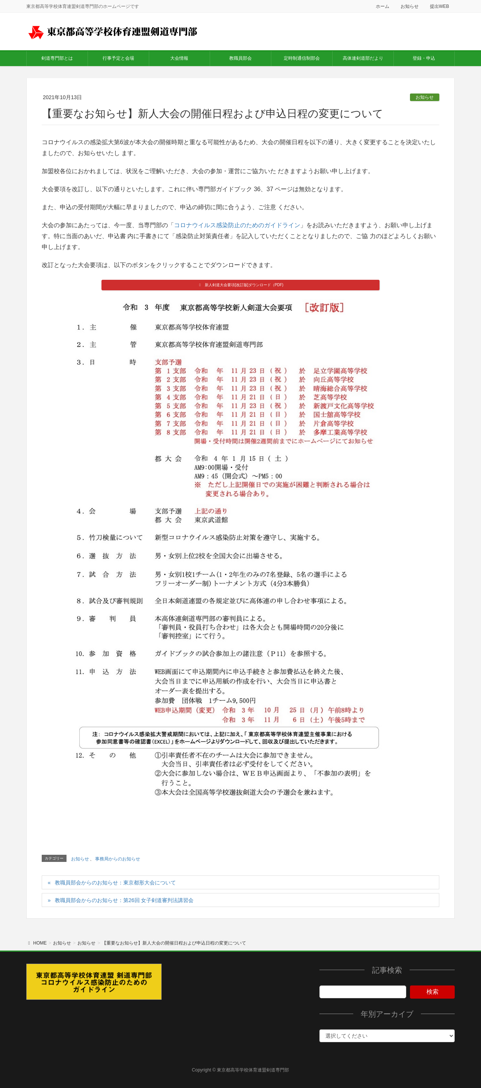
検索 (433, 991)
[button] (240, 285)
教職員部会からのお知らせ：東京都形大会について (115, 883)
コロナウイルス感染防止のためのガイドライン (237, 225)
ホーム (382, 6)
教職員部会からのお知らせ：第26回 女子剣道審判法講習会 (124, 900)
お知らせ (410, 6)
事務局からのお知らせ (117, 859)
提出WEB (439, 6)
